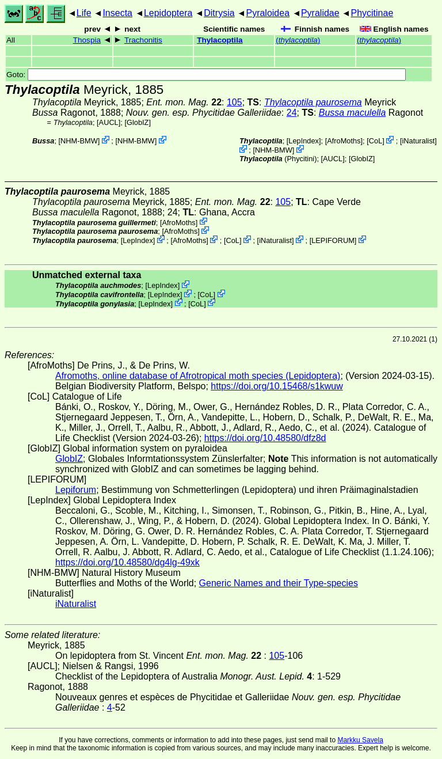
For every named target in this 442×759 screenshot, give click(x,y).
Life (84, 13)
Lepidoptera (168, 13)
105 (234, 102)
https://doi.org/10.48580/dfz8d (265, 438)
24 (292, 112)
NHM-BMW (79, 140)
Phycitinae (371, 13)
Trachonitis (143, 40)
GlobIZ (137, 122)
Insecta (117, 13)
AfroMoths (343, 140)
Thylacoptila (219, 40)
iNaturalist (418, 140)
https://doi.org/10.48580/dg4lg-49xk (127, 562)
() (298, 40)
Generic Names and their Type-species (278, 583)
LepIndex (303, 140)
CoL (375, 140)
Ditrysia (219, 13)
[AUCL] (108, 122)
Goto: (206, 74)
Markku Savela (360, 740)
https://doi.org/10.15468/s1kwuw (276, 386)
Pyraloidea (267, 13)
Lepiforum (75, 490)
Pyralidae (320, 13)
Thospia (87, 40)
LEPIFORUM (333, 240)
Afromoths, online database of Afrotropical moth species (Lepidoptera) (197, 376)
